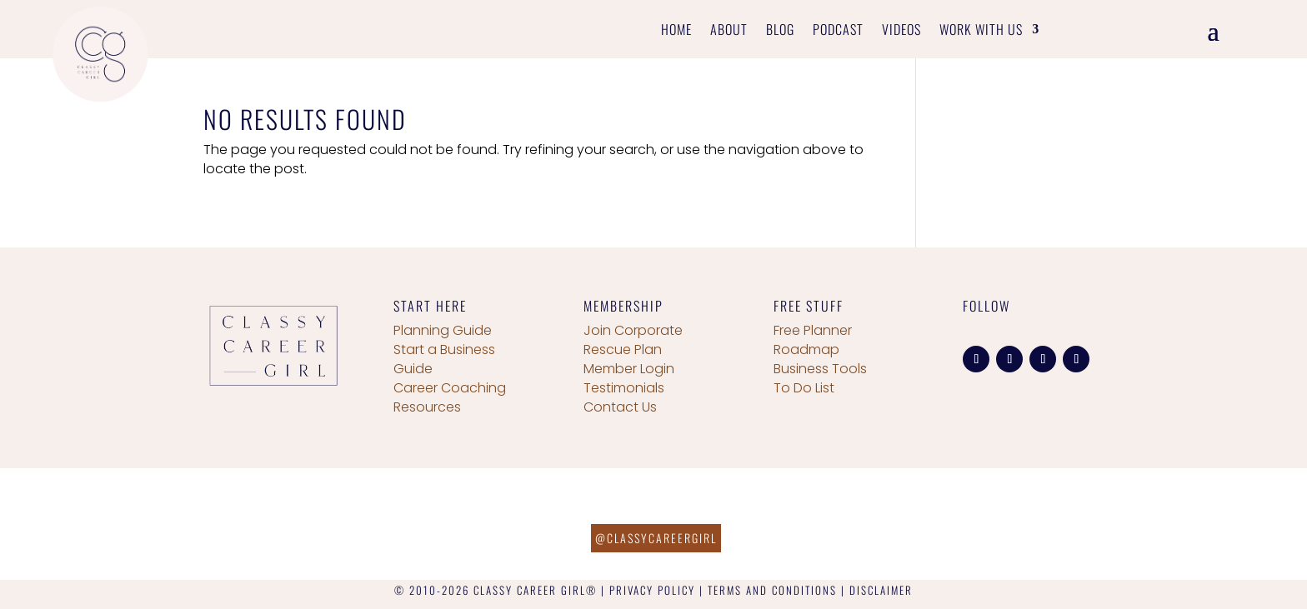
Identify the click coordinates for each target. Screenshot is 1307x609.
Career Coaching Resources (449, 397)
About (729, 31)
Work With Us (981, 31)
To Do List (804, 387)
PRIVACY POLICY (652, 590)
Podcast (838, 31)
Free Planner (813, 330)
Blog (780, 31)
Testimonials (623, 387)
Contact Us (620, 407)
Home (676, 31)
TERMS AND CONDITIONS (772, 590)
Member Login (628, 368)
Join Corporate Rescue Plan (633, 340)
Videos (901, 31)
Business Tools (820, 368)
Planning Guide (442, 330)
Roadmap (806, 349)
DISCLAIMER (881, 590)
